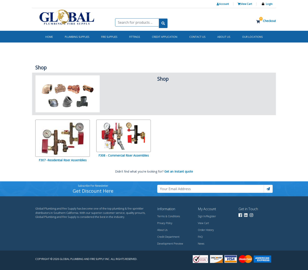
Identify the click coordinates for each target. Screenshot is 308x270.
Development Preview (170, 243)
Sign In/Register (207, 216)
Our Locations (252, 37)
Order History (206, 230)
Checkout (269, 21)
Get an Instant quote (178, 171)
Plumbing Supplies (77, 37)
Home (49, 37)
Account (223, 4)
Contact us (197, 37)
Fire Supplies (109, 37)
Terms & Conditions (168, 216)
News (201, 243)
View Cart (245, 4)
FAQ (200, 237)
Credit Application (164, 37)
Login (269, 4)
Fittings (134, 37)
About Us (162, 230)
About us (223, 37)
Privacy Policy (164, 223)
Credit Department (168, 237)
